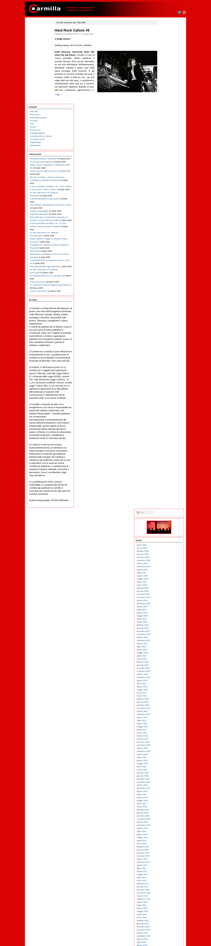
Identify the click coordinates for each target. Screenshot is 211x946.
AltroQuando (35, 62)
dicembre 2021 (164, 217)
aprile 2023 (163, 168)
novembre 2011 (165, 590)
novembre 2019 (165, 294)
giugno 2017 (163, 383)
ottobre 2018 (163, 334)
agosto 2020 (163, 266)
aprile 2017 (163, 389)
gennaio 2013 (164, 546)
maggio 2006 (163, 793)
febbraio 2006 (164, 802)
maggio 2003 (163, 904)
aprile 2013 (163, 537)
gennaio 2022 (164, 214)
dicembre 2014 (164, 476)
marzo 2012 (163, 577)
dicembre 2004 (164, 845)
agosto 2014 (163, 488)
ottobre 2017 (163, 371)
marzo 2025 (163, 97)
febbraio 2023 (164, 174)
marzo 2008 (163, 725)
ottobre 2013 (163, 519)
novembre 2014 (165, 479)
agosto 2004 (163, 857)
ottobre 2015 (163, 445)
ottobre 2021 (163, 223)
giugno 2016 (163, 420)
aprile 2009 (163, 685)
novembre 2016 (165, 405)
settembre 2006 (165, 780)
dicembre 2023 (164, 143)
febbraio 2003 (164, 913)
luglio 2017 (162, 380)
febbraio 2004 (164, 876)
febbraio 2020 (164, 285)
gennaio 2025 (164, 103)
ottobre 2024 (163, 112)
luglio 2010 (162, 639)
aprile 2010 (163, 648)
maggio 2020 (163, 276)
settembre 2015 (165, 448)
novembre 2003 (165, 885)
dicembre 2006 (164, 771)
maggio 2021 (163, 239)
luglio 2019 (162, 306)
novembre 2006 (165, 774)
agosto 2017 (163, 377)
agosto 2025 (163, 82)
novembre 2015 (165, 442)
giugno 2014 (163, 494)
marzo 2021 (163, 245)
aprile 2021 (163, 242)
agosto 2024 (163, 119)
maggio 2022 (163, 202)
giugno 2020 (163, 273)
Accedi (161, 929)
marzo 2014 (163, 503)
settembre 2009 (165, 670)
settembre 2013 (165, 522)
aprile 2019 (163, 316)
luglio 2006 (162, 787)
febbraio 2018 (164, 359)
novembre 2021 (165, 220)
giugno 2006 (163, 790)
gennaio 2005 (164, 842)
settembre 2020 (165, 263)
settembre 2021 (165, 226)
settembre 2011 (165, 596)
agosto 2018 (163, 340)
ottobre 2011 (163, 593)
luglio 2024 (162, 122)
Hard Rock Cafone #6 (76, 30)
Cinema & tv (35, 47)
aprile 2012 (163, 574)
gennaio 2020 (164, 288)
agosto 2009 (163, 673)
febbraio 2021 (164, 248)
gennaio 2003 (164, 916)
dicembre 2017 (164, 365)
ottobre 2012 (163, 556)
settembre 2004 (165, 854)
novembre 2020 (165, 257)
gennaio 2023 (164, 177)
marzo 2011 (163, 614)
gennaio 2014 (164, 510)
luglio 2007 (162, 750)
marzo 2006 (163, 799)
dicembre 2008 (164, 697)
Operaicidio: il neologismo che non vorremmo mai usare (41, 229)
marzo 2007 (163, 762)
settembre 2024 (165, 115)
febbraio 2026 (164, 63)
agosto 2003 (163, 894)
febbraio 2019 (164, 322)
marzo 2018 (163, 356)
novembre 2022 (165, 183)
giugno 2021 (163, 236)
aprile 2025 (163, 94)
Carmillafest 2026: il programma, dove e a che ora (41, 239)
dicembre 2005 (164, 808)
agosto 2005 (163, 820)
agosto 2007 (163, 747)
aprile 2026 (163, 57)
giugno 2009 (163, 679)
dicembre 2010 (164, 623)
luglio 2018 (162, 343)
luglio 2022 (162, 196)
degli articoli (165, 932)
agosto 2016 (163, 414)
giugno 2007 (163, 753)
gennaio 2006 (164, 805)
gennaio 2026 (164, 66)
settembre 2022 (165, 189)
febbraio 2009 (164, 691)
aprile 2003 (163, 907)
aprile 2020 (163, 279)
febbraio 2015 (164, 470)
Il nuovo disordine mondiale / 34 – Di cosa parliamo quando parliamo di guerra (42, 183)
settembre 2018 (165, 337)
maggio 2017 (163, 386)
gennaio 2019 (164, 325)
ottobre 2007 (163, 740)
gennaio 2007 (164, 768)
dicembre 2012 (164, 550)
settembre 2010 (165, 633)
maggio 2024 (163, 128)
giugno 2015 (163, 457)
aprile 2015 (163, 463)
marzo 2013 (163, 540)
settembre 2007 (165, 744)
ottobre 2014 (163, 482)
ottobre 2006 (163, 777)
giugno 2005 (163, 827)
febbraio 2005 (164, 839)
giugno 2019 (163, 309)
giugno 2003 (163, 901)
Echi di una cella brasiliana (41, 82)
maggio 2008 (163, 719)
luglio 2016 (162, 417)
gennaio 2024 (164, 140)
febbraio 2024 (164, 137)
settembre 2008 (165, 707)
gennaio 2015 (164, 473)
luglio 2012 (162, 565)
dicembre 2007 (164, 734)
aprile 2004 (163, 870)
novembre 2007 (165, 737)
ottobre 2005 (163, 814)
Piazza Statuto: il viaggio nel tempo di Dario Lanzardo (40, 208)
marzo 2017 (163, 393)
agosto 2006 (163, 784)
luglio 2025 (162, 85)
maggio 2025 (163, 91)
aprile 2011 (163, 611)
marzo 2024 (163, 134)
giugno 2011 (163, 605)
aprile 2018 (163, 353)
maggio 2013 (163, 534)
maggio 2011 (163, 608)
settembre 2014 (165, 485)
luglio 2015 (162, 454)
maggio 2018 (163, 349)
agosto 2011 (163, 599)
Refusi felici (35, 223)
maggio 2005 (163, 830)
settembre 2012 (165, 559)
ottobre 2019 (163, 297)
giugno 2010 (163, 642)
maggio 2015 (163, 460)
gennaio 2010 (164, 657)
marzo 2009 (163, 688)
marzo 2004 (163, 873)
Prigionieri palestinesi (39, 162)
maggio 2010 (163, 645)
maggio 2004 (163, 867)
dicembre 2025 (164, 69)
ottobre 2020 (163, 260)
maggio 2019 (163, 313)
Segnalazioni (35, 59)
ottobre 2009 (163, 667)
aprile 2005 (163, 833)
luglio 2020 (162, 269)
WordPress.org (164, 938)
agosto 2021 (163, 229)
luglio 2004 (162, 861)
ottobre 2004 (163, 851)
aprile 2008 (163, 722)
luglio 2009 (162, 676)
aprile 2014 (163, 500)
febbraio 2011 (164, 617)
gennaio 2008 (164, 731)
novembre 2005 (165, 811)
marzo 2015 (163, 466)
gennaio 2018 (164, 362)
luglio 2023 (162, 159)
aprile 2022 (163, 205)
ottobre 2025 (163, 75)
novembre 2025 (165, 72)
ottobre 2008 (163, 703)
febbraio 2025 (164, 100)
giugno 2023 (163, 162)
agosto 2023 (163, 156)
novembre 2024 (165, 109)
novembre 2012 (165, 553)
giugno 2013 (163, 531)
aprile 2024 (163, 131)
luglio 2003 (162, 897)
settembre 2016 (165, 411)
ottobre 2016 (163, 408)
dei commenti (166, 935)
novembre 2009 (165, 663)
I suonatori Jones (91, 34)
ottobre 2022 (163, 186)
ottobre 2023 (163, 149)
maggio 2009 (163, 682)
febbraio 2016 (164, 433)
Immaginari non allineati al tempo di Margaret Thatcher (41, 217)
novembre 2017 (165, 368)
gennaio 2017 (164, 399)
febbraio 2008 (164, 728)
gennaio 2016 (164, 436)
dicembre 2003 (164, 882)
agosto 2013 (163, 525)
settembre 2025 (165, 79)
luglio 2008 (162, 713)
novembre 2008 (165, 700)
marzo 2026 (163, 60)
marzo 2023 (163, 171)
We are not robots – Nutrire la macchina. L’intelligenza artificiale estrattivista (41, 109)
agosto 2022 (163, 192)
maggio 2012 (163, 571)
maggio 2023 (163, 165)
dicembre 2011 (164, 587)
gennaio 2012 (164, 583)
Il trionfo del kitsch (37, 266)
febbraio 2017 (164, 396)
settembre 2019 (165, 300)
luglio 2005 (162, 824)
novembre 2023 (165, 146)
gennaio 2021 (164, 251)
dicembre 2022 (164, 180)
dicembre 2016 (164, 402)
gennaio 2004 (164, 879)
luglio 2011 (162, 602)
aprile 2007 (163, 759)
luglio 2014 (162, 491)
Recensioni (35, 31)
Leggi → (62, 104)
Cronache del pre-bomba (40, 53)
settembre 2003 (165, 891)
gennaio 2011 (164, 620)
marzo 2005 (163, 836)
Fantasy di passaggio (39, 156)
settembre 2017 (165, 374)
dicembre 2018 (164, 328)
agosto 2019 (163, 303)
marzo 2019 (163, 319)
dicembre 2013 (164, 513)
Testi (32, 41)
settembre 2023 (165, 152)
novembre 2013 (165, 516)
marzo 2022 (163, 208)
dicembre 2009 (164, 660)
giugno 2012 (163, 568)
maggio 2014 (163, 497)
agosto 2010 (163, 636)
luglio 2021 (162, 232)
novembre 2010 (165, 627)
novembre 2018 (165, 331)
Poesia (33, 44)
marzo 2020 (163, 282)
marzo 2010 (163, 651)
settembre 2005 (165, 817)
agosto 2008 (163, 710)
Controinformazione (38, 35)
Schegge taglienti (37, 50)
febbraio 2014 (164, 506)
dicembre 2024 (164, 106)
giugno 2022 (163, 199)
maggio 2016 (163, 423)
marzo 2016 (163, 430)
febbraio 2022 (164, 211)
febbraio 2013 (164, 543)
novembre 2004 (165, 848)
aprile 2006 (163, 796)
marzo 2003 (163, 910)
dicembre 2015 (164, 439)
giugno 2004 (163, 864)
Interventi (34, 28)
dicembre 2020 (164, 254)
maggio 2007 (163, 756)
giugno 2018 (163, 346)
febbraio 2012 (164, 580)
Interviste (34, 38)
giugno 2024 (163, 125)
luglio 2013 (162, 528)
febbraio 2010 (164, 654)
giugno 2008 (163, 716)
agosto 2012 (163, 562)
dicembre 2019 (164, 291)
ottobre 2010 (163, 630)
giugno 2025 (163, 88)
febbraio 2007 (164, 765)
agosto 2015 (163, 451)
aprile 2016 (163, 426)
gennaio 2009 (164, 694)
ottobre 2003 (163, 888)
